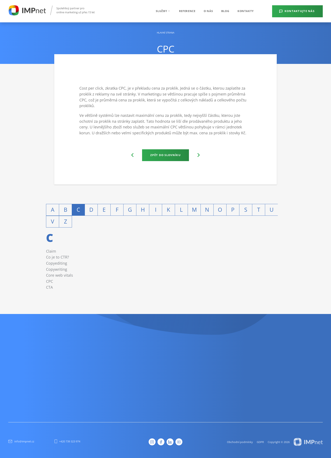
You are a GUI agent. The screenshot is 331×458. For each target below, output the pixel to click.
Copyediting (56, 263)
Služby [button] (163, 11)
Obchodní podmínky (240, 442)
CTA (49, 287)
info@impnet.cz (21, 441)
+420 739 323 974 (67, 441)
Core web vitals (59, 275)
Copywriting (56, 269)
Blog (225, 11)
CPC (49, 281)
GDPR (260, 442)
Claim (51, 251)
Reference (187, 11)
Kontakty (245, 11)
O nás (208, 11)
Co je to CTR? (57, 257)
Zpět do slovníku (165, 155)
